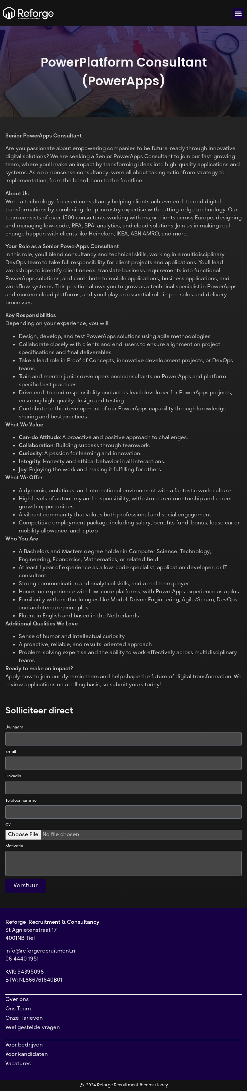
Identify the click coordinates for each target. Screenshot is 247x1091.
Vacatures (18, 1064)
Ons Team (18, 1009)
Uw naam (14, 727)
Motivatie (14, 846)
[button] (238, 13)
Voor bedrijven (24, 1045)
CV (8, 825)
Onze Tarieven (24, 1018)
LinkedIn (13, 776)
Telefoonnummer (21, 801)
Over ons (17, 999)
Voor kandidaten (26, 1054)
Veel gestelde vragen (32, 1027)
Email (10, 752)
